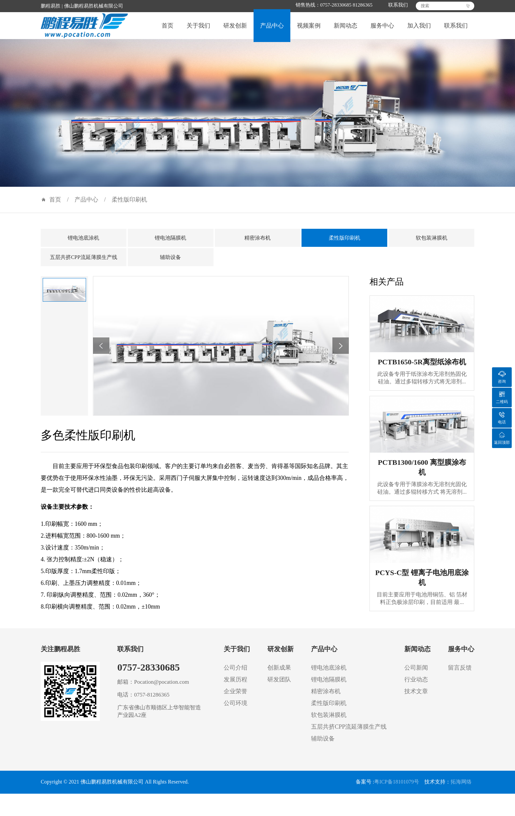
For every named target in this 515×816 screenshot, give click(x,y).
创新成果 (279, 674)
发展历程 (235, 686)
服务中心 (382, 29)
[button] (101, 352)
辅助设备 (170, 264)
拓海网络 (461, 788)
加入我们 (419, 29)
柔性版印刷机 (129, 206)
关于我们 (198, 29)
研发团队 (279, 686)
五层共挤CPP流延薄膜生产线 (83, 264)
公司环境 (235, 709)
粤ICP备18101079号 (396, 788)
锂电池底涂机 (83, 244)
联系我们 (393, 5)
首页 (167, 29)
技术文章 (416, 698)
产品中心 (272, 29)
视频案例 (309, 29)
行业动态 (416, 686)
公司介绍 (235, 674)
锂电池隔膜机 (170, 244)
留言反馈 (460, 674)
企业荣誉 (235, 698)
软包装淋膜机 (431, 244)
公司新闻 (416, 674)
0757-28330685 (148, 673)
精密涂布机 (257, 244)
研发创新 (235, 29)
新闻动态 (345, 29)
